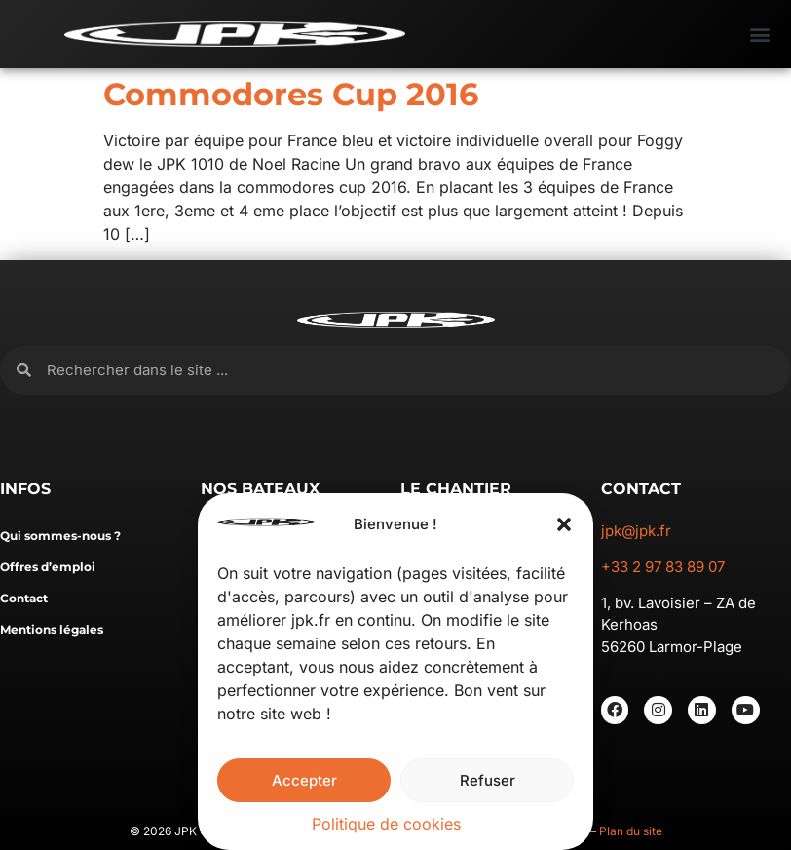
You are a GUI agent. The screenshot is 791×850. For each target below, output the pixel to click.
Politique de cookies (386, 823)
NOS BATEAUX (260, 489)
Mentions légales (51, 629)
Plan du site (630, 831)
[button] (564, 524)
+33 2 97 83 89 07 (663, 567)
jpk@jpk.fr (636, 531)
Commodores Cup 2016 (290, 94)
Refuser (487, 780)
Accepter (304, 780)
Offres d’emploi (47, 567)
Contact (24, 598)
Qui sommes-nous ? (60, 535)
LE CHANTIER (455, 489)
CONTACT (641, 489)
